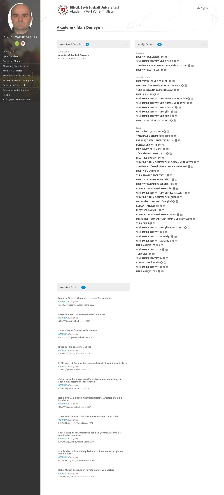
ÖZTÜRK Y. (63, 301)
